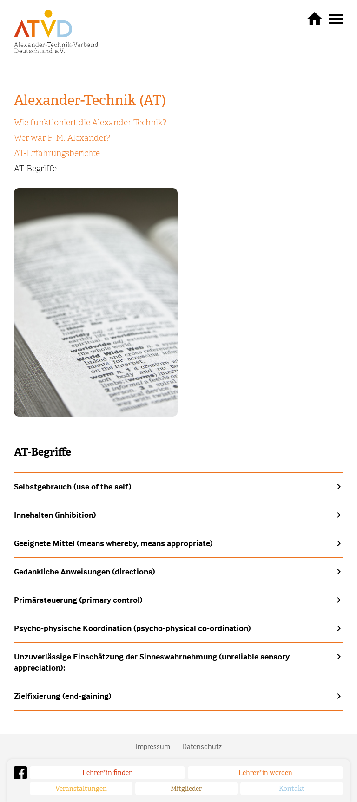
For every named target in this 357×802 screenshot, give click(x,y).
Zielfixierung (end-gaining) (63, 696)
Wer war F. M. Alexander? (62, 138)
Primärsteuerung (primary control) (78, 599)
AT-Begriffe (35, 168)
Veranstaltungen (81, 788)
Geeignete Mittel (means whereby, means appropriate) (113, 543)
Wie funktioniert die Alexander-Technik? (90, 122)
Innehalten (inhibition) (55, 514)
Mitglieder (186, 788)
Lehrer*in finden (107, 773)
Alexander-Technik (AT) (90, 100)
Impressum (153, 746)
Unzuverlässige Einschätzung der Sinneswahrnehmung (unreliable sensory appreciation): (152, 662)
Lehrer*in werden (265, 773)
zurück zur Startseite (314, 18)
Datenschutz (202, 746)
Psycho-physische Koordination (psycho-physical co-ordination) (132, 628)
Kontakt (291, 788)
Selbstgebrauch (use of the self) (73, 486)
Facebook (20, 772)
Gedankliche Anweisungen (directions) (84, 571)
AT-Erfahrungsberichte (57, 153)
